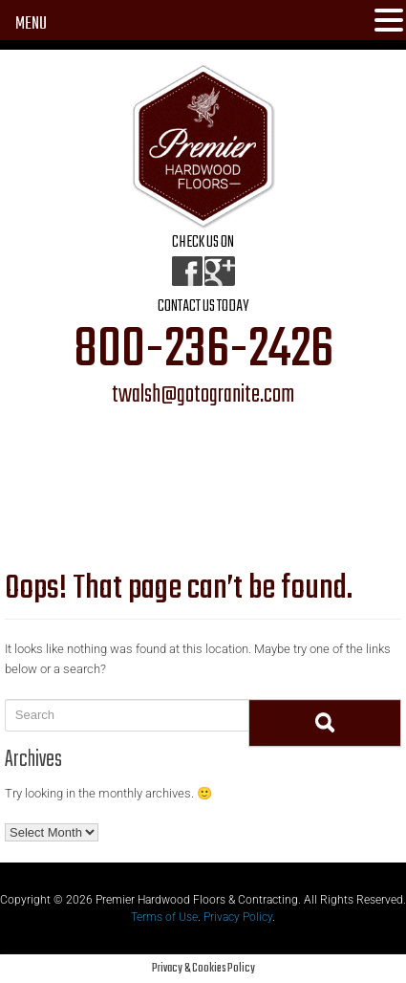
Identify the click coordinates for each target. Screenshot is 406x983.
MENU (31, 24)
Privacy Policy (237, 917)
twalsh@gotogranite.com (203, 396)
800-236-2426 (203, 351)
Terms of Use (164, 917)
